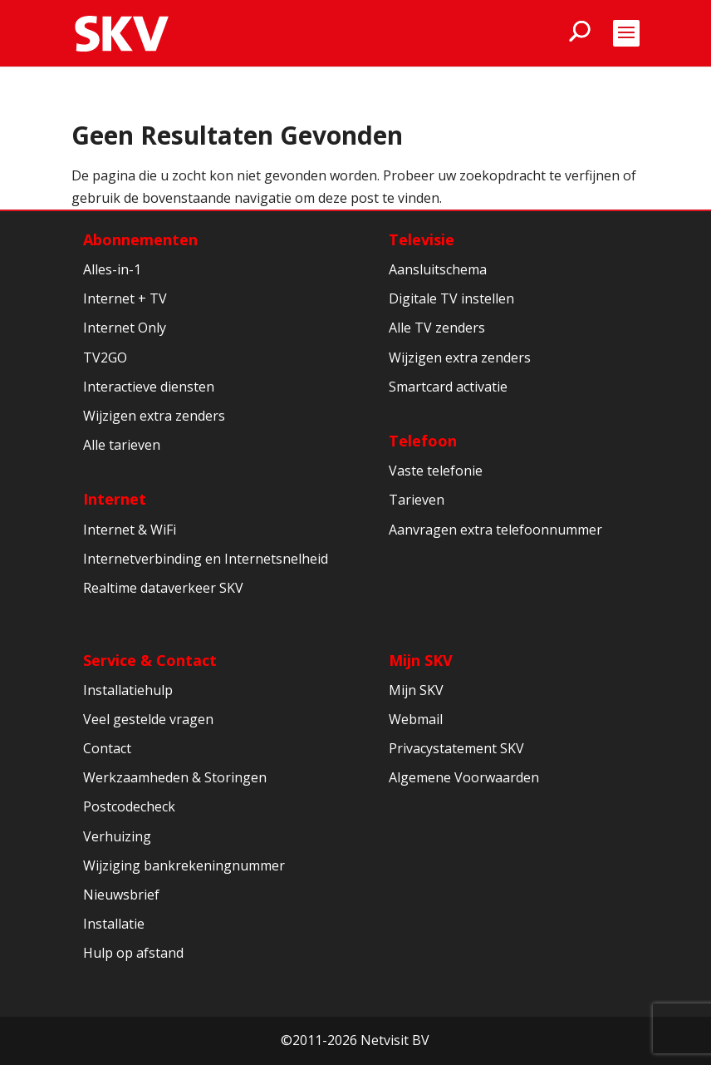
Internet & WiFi (129, 529)
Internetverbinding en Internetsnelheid (205, 559)
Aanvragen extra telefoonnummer (495, 529)
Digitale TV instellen (451, 298)
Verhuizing (117, 836)
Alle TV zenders (437, 327)
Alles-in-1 (112, 269)
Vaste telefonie (436, 470)
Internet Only (124, 327)
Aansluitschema (438, 269)
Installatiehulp (128, 690)
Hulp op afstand (133, 953)
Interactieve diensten (148, 386)
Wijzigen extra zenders (154, 416)
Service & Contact (150, 660)
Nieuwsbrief (121, 894)
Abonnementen (140, 239)
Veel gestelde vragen (148, 719)
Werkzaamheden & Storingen (175, 777)
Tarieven (416, 500)
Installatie (114, 924)
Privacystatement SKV (456, 748)
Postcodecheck (129, 806)
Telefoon (423, 441)
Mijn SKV (421, 660)
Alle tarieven (121, 445)
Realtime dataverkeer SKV (163, 588)
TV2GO (105, 357)
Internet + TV (125, 298)
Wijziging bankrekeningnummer (184, 865)
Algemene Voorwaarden (464, 777)
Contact (107, 748)
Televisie (421, 239)
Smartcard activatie (448, 386)
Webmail (416, 719)
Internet (114, 499)
